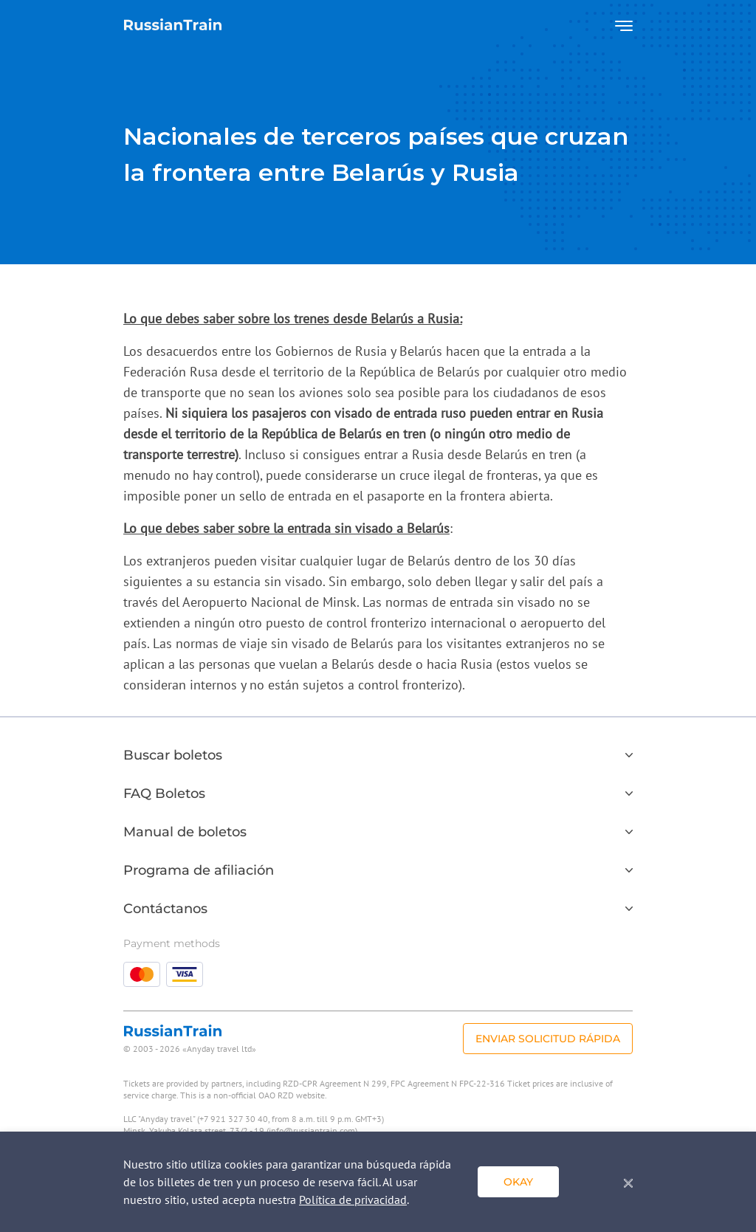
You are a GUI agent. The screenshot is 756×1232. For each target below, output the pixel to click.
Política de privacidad (353, 1199)
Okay (518, 1181)
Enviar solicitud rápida (547, 1038)
